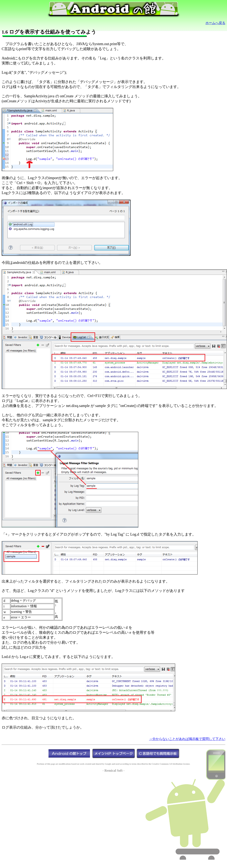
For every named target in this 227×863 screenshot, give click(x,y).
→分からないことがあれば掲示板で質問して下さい (187, 739)
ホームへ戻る (215, 23)
